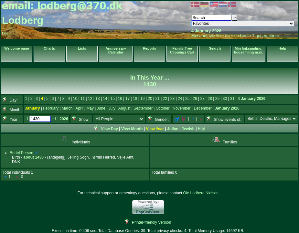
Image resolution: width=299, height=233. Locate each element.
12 (90, 98)
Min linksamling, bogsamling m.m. (248, 50)
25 (187, 98)
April (79, 108)
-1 (26, 119)
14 (105, 98)
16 (120, 98)
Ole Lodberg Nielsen (201, 193)
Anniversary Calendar (115, 50)
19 (142, 98)
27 (202, 98)
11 (82, 98)
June (101, 108)
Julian (172, 129)
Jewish (188, 129)
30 (225, 98)
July (112, 108)
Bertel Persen (21, 152)
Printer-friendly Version (151, 222)
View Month (132, 129)
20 (150, 98)
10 (75, 98)
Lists (82, 48)
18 (135, 98)
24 (180, 98)
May (90, 108)
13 (97, 98)
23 (172, 98)
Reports (149, 48)
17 (127, 98)
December (202, 108)
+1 (54, 119)
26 (195, 98)
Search (215, 48)
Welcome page (16, 48)
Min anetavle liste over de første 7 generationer (235, 35)
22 (165, 98)
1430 (39, 157)
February (51, 108)
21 (157, 98)
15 (113, 98)
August (124, 108)
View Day (109, 129)
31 (232, 98)
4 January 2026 (251, 98)
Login (7, 33)
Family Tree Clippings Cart (182, 50)
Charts (49, 48)
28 (210, 98)
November (181, 108)
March (67, 108)
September (143, 108)
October (163, 108)
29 (217, 98)
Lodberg (22, 20)
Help (282, 48)
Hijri (201, 129)
